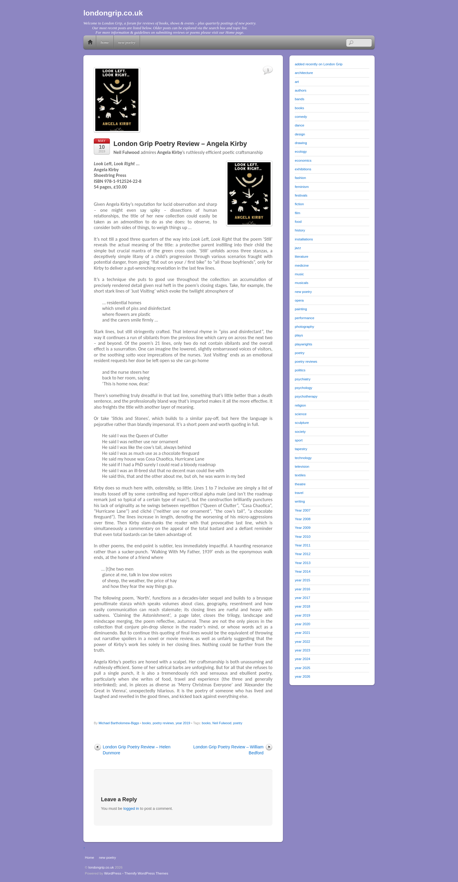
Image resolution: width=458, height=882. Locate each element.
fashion (300, 178)
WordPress (112, 873)
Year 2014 (303, 571)
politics (300, 370)
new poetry (126, 42)
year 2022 (302, 641)
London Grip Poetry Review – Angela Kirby (180, 143)
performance (304, 318)
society (300, 431)
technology (303, 458)
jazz (298, 248)
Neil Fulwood (221, 723)
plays (299, 335)
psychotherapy (306, 396)
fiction (299, 204)
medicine (302, 265)
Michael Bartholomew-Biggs (119, 723)
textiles (300, 475)
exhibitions (303, 169)
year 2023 (302, 650)
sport (299, 440)
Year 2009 (303, 527)
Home (90, 42)
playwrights (303, 344)
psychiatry (302, 379)
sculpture (302, 422)
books (146, 723)
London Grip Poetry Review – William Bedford (228, 749)
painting (301, 309)
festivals (301, 195)
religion (300, 405)
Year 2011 (303, 545)
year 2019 (183, 723)
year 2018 (302, 606)
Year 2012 (303, 554)
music (299, 274)
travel (299, 493)
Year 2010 (303, 536)
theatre (300, 484)
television (302, 466)
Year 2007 (303, 510)
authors (300, 90)
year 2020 (302, 624)
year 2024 (302, 659)
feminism (302, 187)
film (297, 213)
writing (300, 501)
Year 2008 (303, 519)
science (301, 414)
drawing (301, 143)
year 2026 (302, 676)
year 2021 (302, 632)
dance (299, 125)
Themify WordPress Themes (146, 873)
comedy (301, 116)
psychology (303, 388)
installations (304, 239)
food (298, 221)
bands (299, 99)
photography (304, 326)
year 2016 (302, 589)
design (300, 134)
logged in (131, 808)
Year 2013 (303, 563)
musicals (301, 283)
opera (299, 300)
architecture (304, 73)
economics (303, 160)
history (300, 230)
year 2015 (302, 580)
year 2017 (302, 598)
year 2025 (302, 668)
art (297, 82)
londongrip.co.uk (101, 867)
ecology (301, 151)
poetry (237, 723)
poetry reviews (163, 723)
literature (301, 256)
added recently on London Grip (318, 64)
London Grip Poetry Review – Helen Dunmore (136, 749)
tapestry (301, 449)
